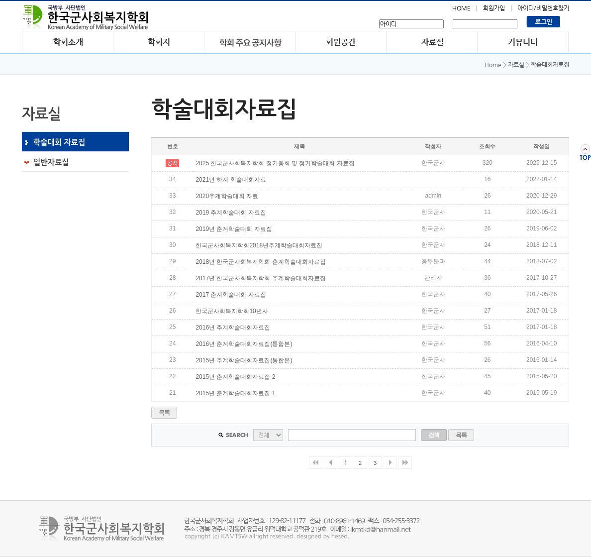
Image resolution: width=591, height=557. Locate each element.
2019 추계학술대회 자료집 (231, 212)
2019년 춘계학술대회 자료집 (234, 228)
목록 (164, 412)
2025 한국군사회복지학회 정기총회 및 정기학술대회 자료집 (275, 163)
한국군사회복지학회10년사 (232, 311)
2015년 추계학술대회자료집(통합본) (244, 360)
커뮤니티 (523, 41)
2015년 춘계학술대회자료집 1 (235, 393)
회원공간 (341, 41)
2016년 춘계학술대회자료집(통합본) (244, 343)
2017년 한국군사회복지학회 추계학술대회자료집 (260, 278)
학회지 (158, 41)
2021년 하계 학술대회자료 (231, 179)
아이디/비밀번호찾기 (543, 7)
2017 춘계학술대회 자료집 (231, 294)
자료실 (432, 41)
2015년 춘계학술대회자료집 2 (235, 376)
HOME (461, 7)
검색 (434, 435)
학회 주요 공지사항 (250, 41)
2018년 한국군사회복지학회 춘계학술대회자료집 (260, 261)
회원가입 (494, 7)
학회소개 (67, 41)
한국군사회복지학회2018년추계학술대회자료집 (259, 245)
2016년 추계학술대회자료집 (233, 327)
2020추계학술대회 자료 (227, 196)
